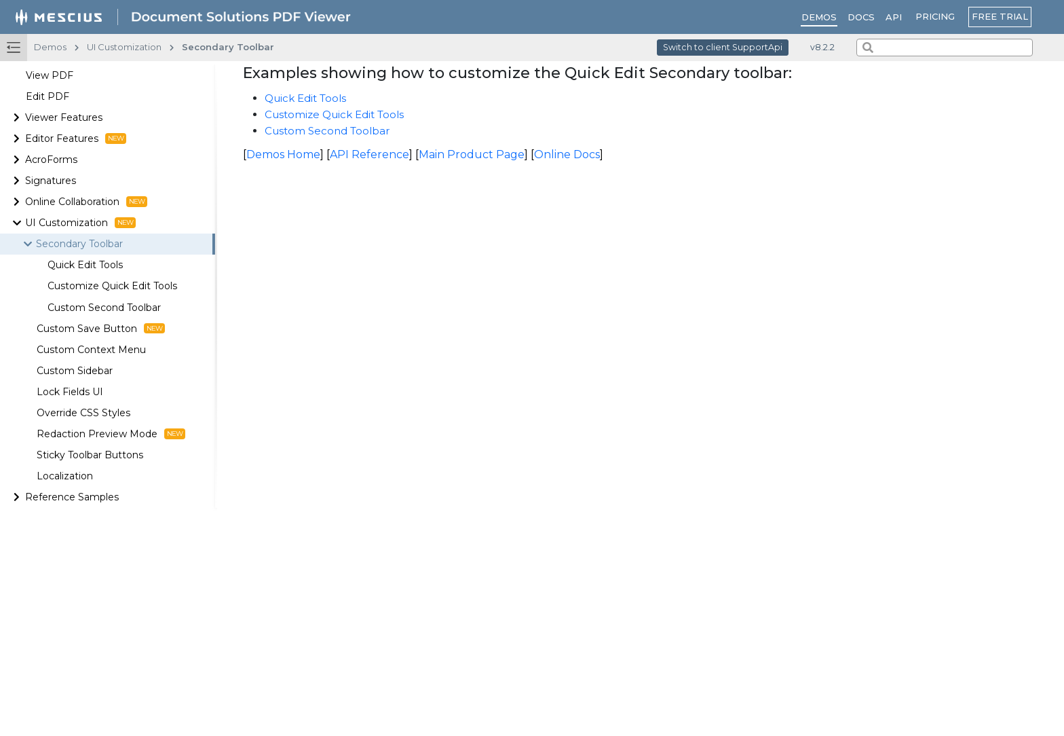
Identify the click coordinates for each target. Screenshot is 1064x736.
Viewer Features (63, 117)
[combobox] (944, 47)
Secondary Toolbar (79, 243)
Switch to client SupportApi (722, 47)
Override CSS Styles (83, 412)
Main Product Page (472, 154)
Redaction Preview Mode (111, 433)
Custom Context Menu (91, 349)
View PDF (49, 75)
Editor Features (75, 138)
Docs (861, 17)
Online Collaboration (86, 201)
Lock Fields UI (70, 391)
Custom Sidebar (75, 370)
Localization (65, 476)
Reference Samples (72, 497)
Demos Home (283, 154)
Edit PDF (47, 96)
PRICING (935, 16)
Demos (819, 17)
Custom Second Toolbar (104, 307)
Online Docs (567, 154)
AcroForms (51, 159)
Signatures (50, 180)
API (894, 17)
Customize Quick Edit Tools (112, 285)
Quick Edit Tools (85, 264)
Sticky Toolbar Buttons (90, 454)
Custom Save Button (101, 328)
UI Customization (80, 222)
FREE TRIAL (1000, 16)
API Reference (369, 154)
